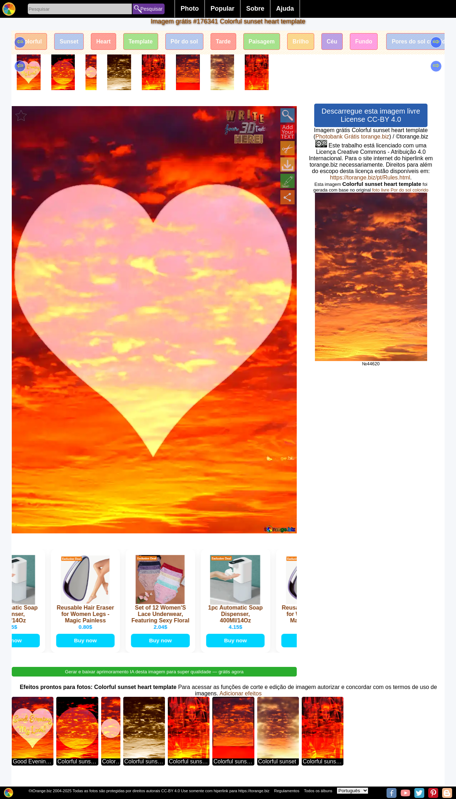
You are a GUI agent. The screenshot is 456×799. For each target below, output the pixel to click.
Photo (190, 8)
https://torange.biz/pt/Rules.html (370, 177)
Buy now (85, 647)
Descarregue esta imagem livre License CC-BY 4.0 (371, 115)
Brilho (308, 42)
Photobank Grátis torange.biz (352, 137)
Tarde (228, 42)
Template (144, 42)
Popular (222, 8)
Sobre (255, 8)
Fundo (373, 42)
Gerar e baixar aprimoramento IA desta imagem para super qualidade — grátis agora (154, 678)
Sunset (70, 42)
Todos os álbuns (318, 791)
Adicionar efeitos (240, 700)
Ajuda (285, 8)
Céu (340, 42)
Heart (106, 42)
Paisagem (268, 42)
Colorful (31, 42)
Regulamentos (286, 791)
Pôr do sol (189, 42)
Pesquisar (151, 9)
